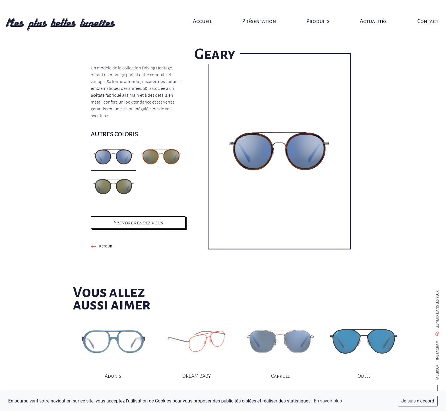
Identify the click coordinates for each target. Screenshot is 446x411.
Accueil (204, 11)
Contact (417, 11)
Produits (314, 11)
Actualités (366, 11)
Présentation (258, 11)
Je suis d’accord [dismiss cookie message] (417, 401)
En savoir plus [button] (328, 401)
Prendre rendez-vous (138, 223)
